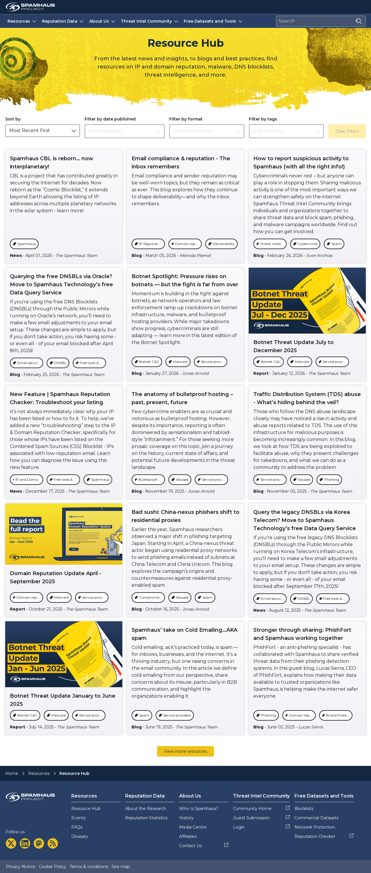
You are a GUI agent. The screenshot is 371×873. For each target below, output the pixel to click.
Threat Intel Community (150, 21)
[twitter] (11, 843)
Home (11, 773)
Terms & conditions (89, 866)
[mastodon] (39, 843)
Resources (22, 21)
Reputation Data (63, 21)
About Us (102, 21)
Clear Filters (347, 131)
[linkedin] (25, 843)
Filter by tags (263, 119)
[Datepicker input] (125, 131)
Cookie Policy (52, 866)
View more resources (185, 751)
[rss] (53, 843)
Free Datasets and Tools (213, 21)
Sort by (13, 119)
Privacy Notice (20, 866)
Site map (121, 866)
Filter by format (186, 119)
